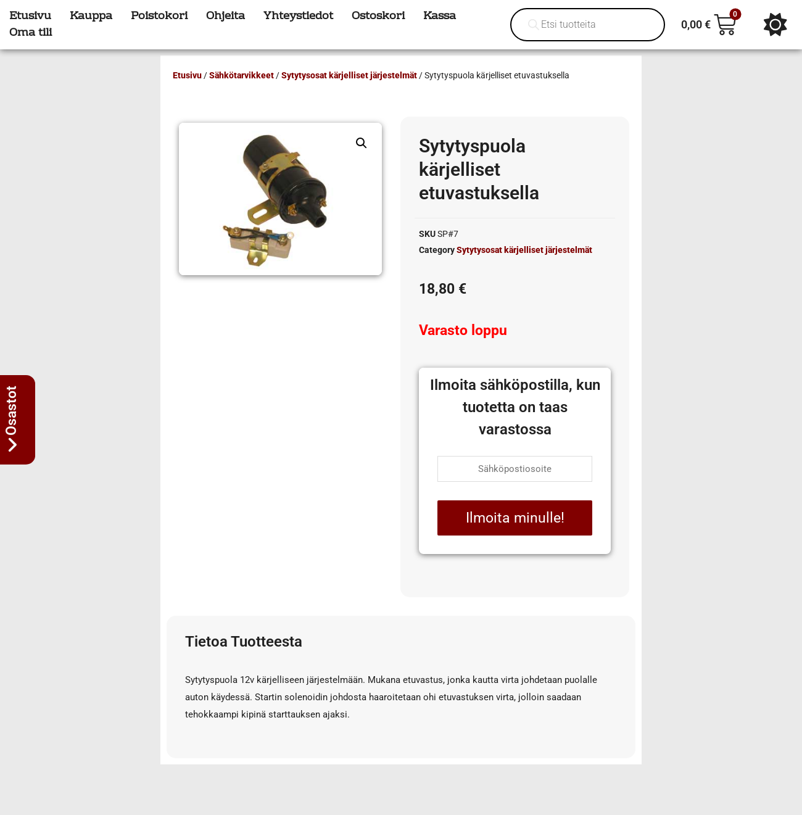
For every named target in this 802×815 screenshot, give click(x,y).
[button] (361, 143)
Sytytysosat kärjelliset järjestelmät (349, 75)
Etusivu (187, 75)
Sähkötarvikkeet (241, 75)
